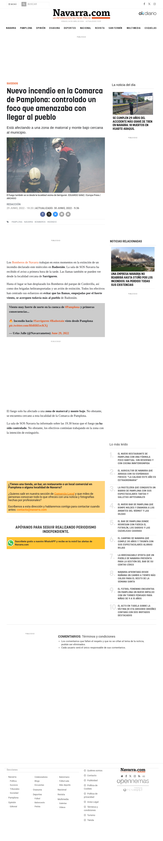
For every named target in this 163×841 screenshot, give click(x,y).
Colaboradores (41, 777)
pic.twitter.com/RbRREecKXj (28, 325)
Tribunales (14, 789)
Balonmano (64, 777)
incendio (52, 222)
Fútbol (37, 798)
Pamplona (26, 27)
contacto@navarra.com (32, 509)
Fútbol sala (64, 781)
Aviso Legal (93, 802)
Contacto (91, 775)
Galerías (63, 803)
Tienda (90, 820)
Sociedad (14, 793)
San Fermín (115, 27)
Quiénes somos (94, 770)
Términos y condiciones (98, 636)
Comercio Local (64, 493)
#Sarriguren (41, 321)
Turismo (91, 815)
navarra (28, 222)
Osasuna (54, 27)
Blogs (37, 781)
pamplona (17, 222)
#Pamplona (72, 307)
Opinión (41, 27)
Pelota (37, 806)
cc (143, 776)
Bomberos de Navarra (25, 262)
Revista (100, 27)
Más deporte (65, 785)
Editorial (13, 806)
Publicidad (92, 780)
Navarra (11, 27)
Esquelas (150, 27)
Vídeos (62, 807)
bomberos (40, 222)
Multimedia (134, 27)
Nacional (85, 27)
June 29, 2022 (60, 333)
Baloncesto (40, 802)
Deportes (70, 27)
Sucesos (14, 785)
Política (13, 781)
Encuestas (39, 785)
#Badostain (57, 321)
